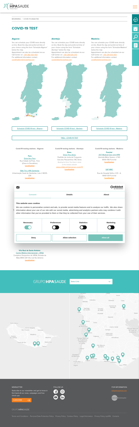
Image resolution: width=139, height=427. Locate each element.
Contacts (115, 416)
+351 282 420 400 (30, 55)
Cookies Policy (72, 416)
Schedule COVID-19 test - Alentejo (69, 128)
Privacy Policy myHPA (103, 416)
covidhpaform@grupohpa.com (23, 60)
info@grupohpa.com (119, 391)
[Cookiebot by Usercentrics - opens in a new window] (112, 187)
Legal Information (86, 416)
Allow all (105, 238)
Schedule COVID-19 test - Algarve (30, 128)
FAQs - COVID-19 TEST (69, 138)
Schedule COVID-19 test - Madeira (109, 128)
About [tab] (106, 194)
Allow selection (69, 238)
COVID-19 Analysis (31, 19)
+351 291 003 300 (110, 55)
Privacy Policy (60, 416)
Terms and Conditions (20, 416)
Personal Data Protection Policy (42, 416)
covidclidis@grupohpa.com (61, 60)
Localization (30, 166)
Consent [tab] (32, 194)
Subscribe (17, 400)
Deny (33, 238)
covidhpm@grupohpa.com (101, 60)
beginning (16, 19)
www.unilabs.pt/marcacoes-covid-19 (69, 167)
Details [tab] (69, 194)
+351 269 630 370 (70, 55)
